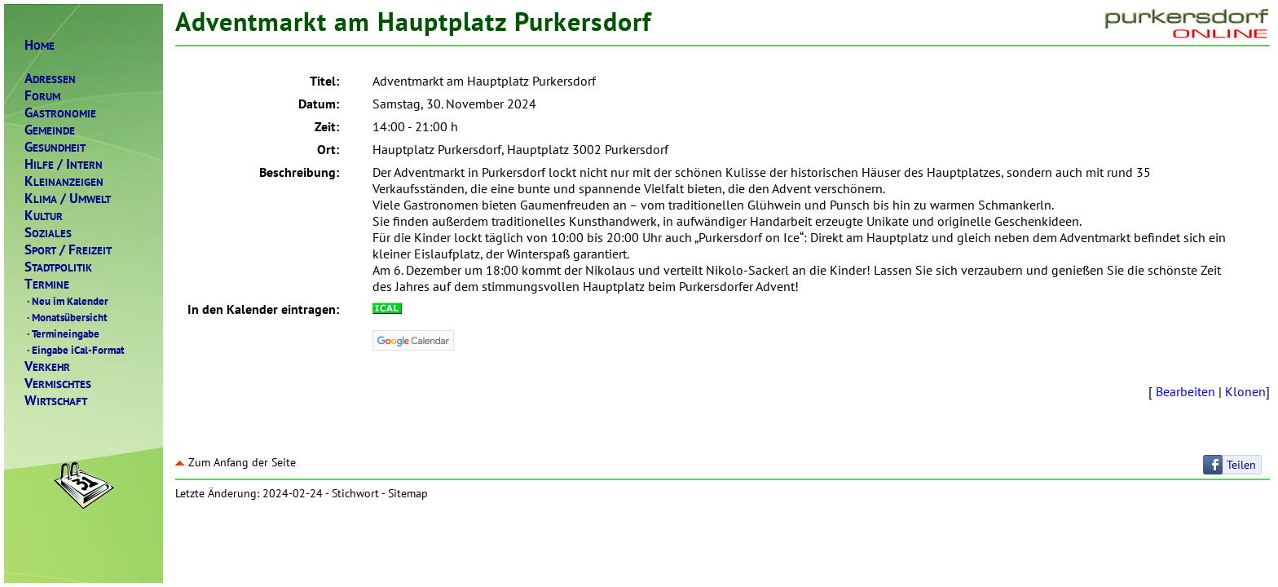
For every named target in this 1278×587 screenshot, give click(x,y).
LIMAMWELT (67, 198)
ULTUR (43, 215)
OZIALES (48, 232)
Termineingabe (61, 333)
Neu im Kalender (66, 301)
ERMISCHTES (57, 383)
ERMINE (46, 284)
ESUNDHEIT (55, 147)
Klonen (1245, 391)
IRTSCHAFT (55, 400)
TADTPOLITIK (58, 267)
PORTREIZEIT (68, 249)
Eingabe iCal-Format (74, 349)
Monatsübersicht (66, 317)
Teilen (1241, 464)
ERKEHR (47, 366)
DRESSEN (50, 78)
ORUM (42, 95)
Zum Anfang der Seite (235, 462)
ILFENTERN (63, 164)
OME (39, 45)
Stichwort (355, 493)
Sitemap (408, 493)
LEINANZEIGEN (64, 181)
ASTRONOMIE (60, 112)
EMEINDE (49, 130)
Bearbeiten (1185, 391)
